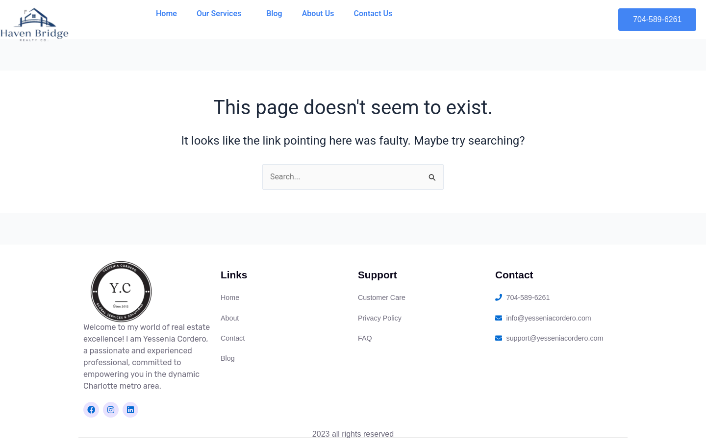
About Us (318, 13)
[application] (245, 14)
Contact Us (372, 13)
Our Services (222, 14)
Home (166, 13)
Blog (274, 13)
